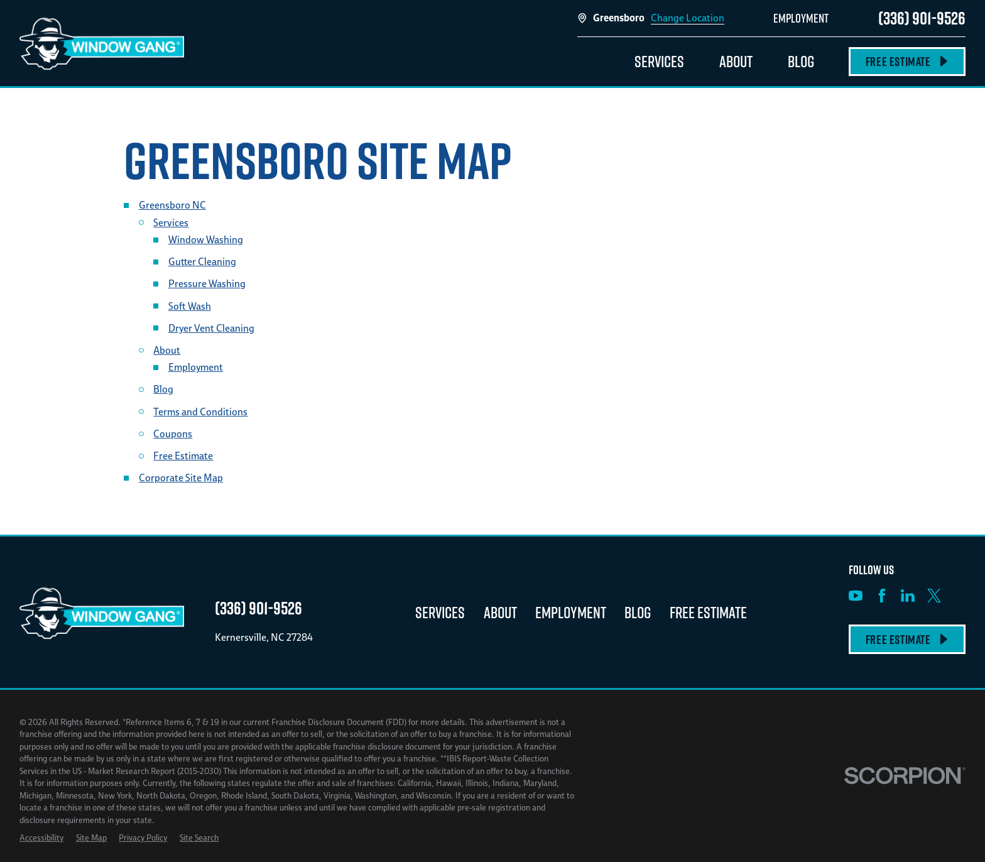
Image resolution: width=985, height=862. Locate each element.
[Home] (101, 42)
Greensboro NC (172, 205)
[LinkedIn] (908, 596)
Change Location (687, 17)
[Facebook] (882, 596)
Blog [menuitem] (801, 61)
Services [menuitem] (659, 61)
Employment (195, 367)
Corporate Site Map (181, 477)
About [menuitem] (736, 61)
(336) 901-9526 (922, 18)
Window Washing (205, 239)
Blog (163, 389)
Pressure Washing (207, 283)
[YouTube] (856, 596)
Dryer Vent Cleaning (211, 328)
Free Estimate (907, 61)
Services (170, 222)
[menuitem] (41, 838)
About (166, 350)
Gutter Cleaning (202, 261)
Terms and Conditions (200, 411)
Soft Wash (189, 306)
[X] (934, 596)
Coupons (172, 433)
